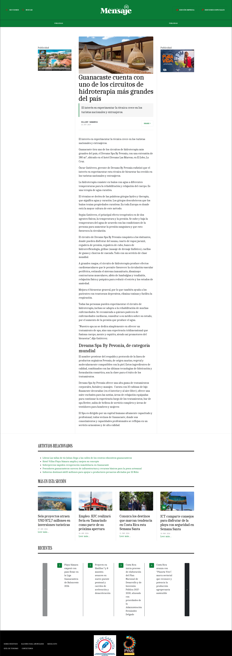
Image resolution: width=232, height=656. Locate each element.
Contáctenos (27, 648)
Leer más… (43, 532)
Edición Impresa (184, 10)
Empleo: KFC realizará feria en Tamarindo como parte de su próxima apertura (95, 522)
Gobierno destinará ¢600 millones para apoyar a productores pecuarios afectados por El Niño (91, 472)
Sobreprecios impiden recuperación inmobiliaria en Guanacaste (76, 465)
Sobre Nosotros (11, 644)
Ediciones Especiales (213, 10)
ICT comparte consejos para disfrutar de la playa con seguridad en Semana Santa (177, 522)
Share (146, 123)
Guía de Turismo (11, 648)
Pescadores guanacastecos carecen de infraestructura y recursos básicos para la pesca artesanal (92, 468)
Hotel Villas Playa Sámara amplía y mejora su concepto (71, 461)
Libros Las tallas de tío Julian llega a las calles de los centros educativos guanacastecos (87, 458)
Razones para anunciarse (32, 644)
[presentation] (45, 589)
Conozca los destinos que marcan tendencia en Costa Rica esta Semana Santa (136, 522)
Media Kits (52, 644)
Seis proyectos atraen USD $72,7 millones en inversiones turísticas (54, 520)
